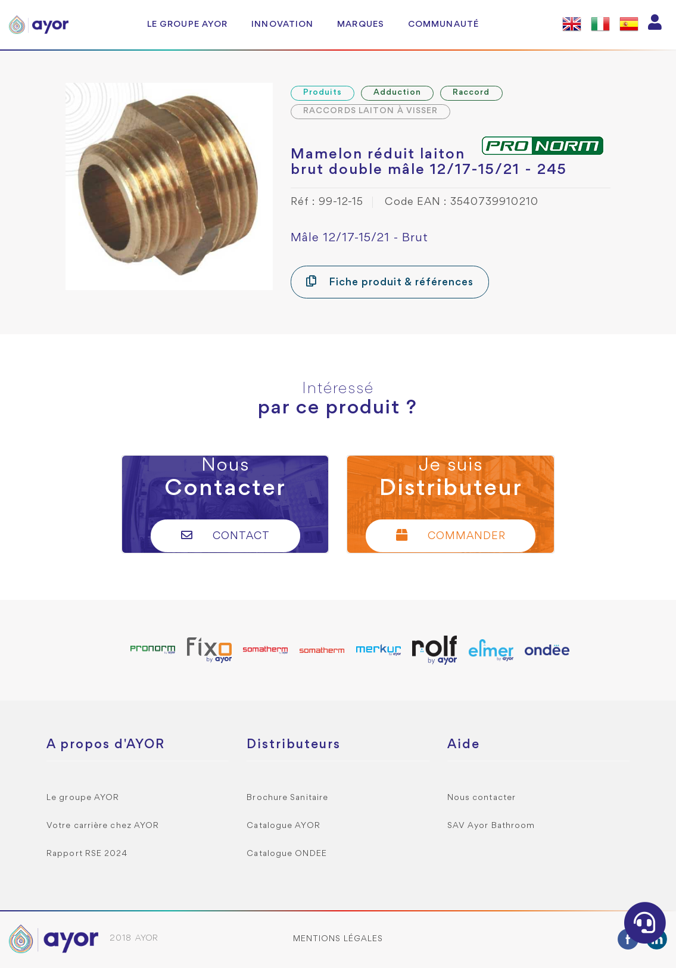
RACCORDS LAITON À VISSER (370, 111)
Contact (225, 535)
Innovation (282, 24)
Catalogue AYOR (283, 826)
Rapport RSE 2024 (87, 854)
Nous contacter (481, 798)
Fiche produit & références (389, 281)
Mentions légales (338, 939)
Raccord (471, 93)
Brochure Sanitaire (287, 798)
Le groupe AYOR (187, 24)
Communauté (443, 24)
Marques (360, 24)
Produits (322, 93)
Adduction (397, 93)
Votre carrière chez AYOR (102, 826)
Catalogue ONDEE (287, 854)
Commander (451, 535)
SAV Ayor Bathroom (491, 826)
